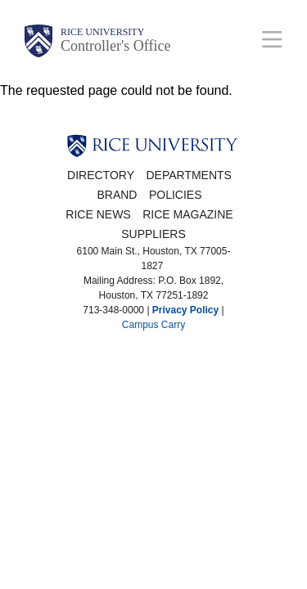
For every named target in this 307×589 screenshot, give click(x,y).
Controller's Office (115, 46)
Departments (189, 175)
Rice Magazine (187, 214)
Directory (100, 175)
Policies (175, 194)
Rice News (97, 214)
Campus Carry (153, 324)
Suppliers (153, 234)
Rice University (102, 32)
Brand (117, 194)
